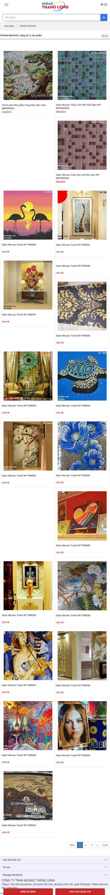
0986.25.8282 (28, 891)
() (103, 4)
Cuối (105, 845)
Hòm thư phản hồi (80, 891)
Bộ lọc (105, 36)
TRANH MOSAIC (28, 26)
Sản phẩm (9, 26)
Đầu (72, 845)
